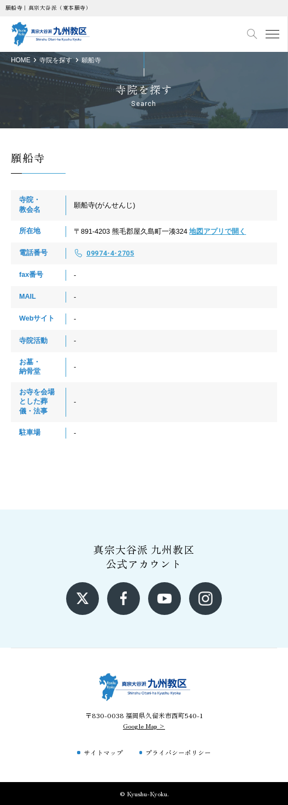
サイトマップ (103, 752)
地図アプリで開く (217, 231)
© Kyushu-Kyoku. (144, 793)
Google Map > (144, 725)
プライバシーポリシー (178, 752)
